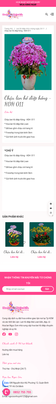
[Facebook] (4, 335)
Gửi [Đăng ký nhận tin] (47, 289)
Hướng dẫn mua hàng (12, 350)
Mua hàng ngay (28, 4)
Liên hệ (5, 354)
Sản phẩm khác (13, 216)
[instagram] (16, 335)
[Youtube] (10, 335)
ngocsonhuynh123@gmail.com (22, 396)
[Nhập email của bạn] (28, 289)
